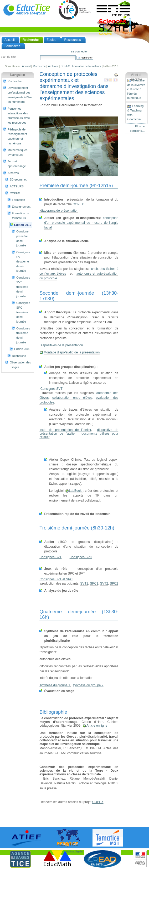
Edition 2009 (22, 349)
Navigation (17, 75)
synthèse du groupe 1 (54, 685)
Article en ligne (96, 725)
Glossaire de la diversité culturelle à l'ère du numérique (136, 89)
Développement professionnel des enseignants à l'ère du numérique (20, 94)
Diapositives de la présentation (61, 345)
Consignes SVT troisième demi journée (23, 287)
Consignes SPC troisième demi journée (23, 312)
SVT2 (104, 583)
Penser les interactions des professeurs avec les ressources (19, 115)
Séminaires (12, 46)
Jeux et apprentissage (17, 164)
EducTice (26, 10)
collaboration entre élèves (72, 398)
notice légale (74, 851)
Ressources (72, 40)
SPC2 (114, 583)
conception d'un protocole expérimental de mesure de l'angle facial (81, 222)
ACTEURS (17, 186)
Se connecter (79, 51)
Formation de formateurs (86, 66)
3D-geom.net (18, 179)
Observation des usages (20, 365)
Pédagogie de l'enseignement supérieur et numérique (17, 136)
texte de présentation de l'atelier (65, 430)
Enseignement (21, 206)
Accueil (9, 40)
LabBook (76, 491)
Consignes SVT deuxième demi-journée (23, 262)
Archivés (53, 66)
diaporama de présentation (58, 210)
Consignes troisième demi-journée (23, 335)
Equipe (51, 40)
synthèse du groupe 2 (88, 685)
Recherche (31, 40)
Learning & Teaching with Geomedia (135, 112)
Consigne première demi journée (22, 238)
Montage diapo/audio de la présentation (72, 352)
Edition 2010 (22, 224)
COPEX (65, 66)
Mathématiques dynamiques (17, 152)
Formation (18, 199)
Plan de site (8, 57)
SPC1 (94, 583)
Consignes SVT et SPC (56, 579)
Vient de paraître (136, 77)
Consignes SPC (81, 557)
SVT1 (84, 583)
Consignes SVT (51, 389)
